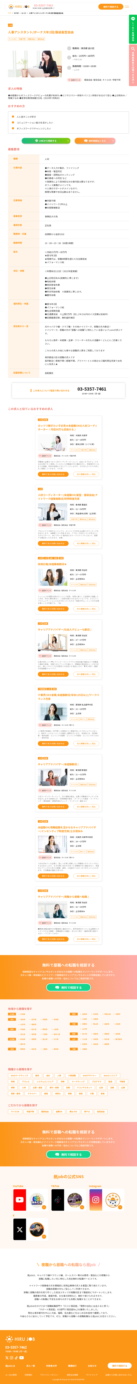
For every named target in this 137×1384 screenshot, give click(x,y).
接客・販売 (15, 1093)
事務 (13, 1087)
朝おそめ (73, 1111)
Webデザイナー (89, 1075)
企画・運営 (37, 1087)
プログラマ (96, 1081)
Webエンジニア (110, 1075)
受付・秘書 (54, 1087)
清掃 (62, 1081)
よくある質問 (11, 1374)
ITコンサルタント (84, 1087)
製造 (110, 1081)
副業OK (59, 1111)
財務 (13, 1081)
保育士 (58, 1093)
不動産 (122, 1081)
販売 (37, 1075)
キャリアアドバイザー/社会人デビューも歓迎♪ (65, 629)
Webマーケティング (19, 1075)
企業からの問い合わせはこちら (118, 1374)
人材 (24, 1087)
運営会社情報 (72, 1374)
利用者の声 (51, 1365)
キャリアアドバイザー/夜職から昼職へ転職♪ (64, 896)
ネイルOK (15, 1111)
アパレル (25, 1081)
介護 (92, 1093)
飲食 (103, 1093)
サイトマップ (91, 1374)
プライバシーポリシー (49, 1374)
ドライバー (32, 1093)
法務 (112, 1087)
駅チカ (87, 1111)
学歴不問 (30, 1111)
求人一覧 (30, 1365)
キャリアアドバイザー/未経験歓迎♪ (58, 764)
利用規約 (28, 1374)
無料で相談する (119, 1365)
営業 (68, 1087)
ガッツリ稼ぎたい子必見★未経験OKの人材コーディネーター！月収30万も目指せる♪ (67, 427)
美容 (81, 1093)
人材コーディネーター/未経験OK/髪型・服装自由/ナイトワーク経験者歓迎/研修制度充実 (68, 496)
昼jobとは (10, 1365)
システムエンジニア (45, 1081)
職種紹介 (72, 1365)
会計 (48, 1075)
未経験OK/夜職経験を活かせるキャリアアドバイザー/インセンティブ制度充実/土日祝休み (67, 829)
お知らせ (92, 1365)
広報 (123, 1087)
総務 (70, 1093)
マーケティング (78, 1081)
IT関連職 (72, 1075)
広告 (101, 1087)
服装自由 (45, 1111)
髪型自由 (101, 1111)
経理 (46, 1093)
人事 (59, 1075)
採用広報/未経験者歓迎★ (52, 564)
